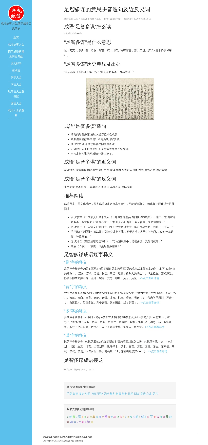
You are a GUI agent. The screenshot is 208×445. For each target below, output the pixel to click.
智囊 (118, 393)
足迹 (143, 393)
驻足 (88, 393)
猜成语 (16, 70)
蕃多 (112, 393)
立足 (149, 393)
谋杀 (131, 393)
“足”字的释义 (75, 262)
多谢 (81, 393)
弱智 (100, 393)
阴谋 (137, 393)
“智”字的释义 (75, 286)
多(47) (84, 369)
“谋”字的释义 (75, 335)
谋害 (75, 393)
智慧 (94, 393)
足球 (106, 393)
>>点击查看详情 (149, 278)
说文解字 (16, 63)
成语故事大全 (16, 44)
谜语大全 (16, 103)
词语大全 (16, 84)
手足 (69, 393)
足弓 (155, 393)
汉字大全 (16, 77)
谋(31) (77, 369)
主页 (16, 37)
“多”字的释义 (75, 311)
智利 (124, 393)
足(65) (69, 369)
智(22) (91, 369)
